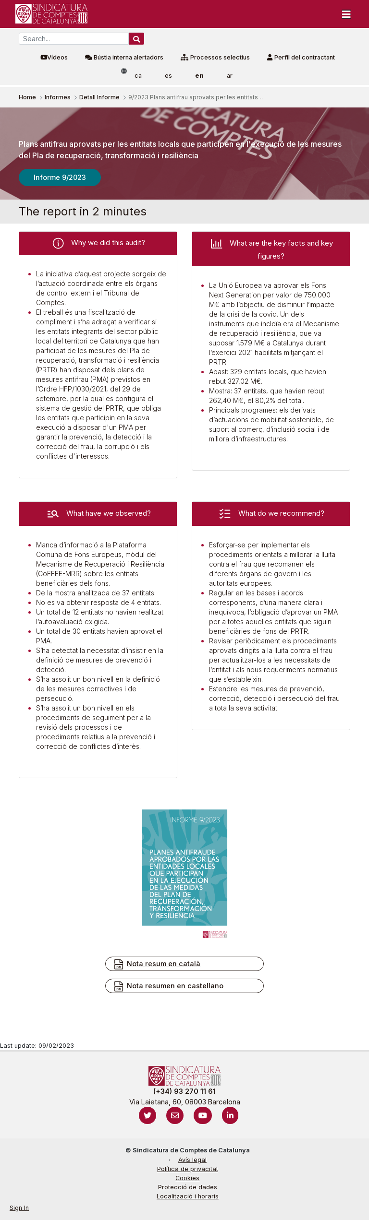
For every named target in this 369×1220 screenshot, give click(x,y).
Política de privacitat (187, 1169)
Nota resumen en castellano (168, 986)
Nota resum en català (156, 964)
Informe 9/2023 (60, 177)
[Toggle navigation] (346, 14)
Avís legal (192, 1159)
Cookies (187, 1178)
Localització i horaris (188, 1196)
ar (230, 75)
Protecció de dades (187, 1187)
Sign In (19, 1207)
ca (138, 75)
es (168, 75)
